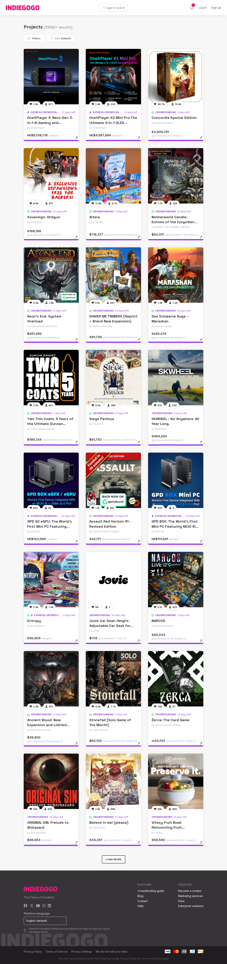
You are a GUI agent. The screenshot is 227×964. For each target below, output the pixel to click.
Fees (181, 901)
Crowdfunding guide (150, 890)
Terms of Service (56, 951)
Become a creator (190, 890)
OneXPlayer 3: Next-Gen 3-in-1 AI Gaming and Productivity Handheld (50, 122)
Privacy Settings (81, 951)
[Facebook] (25, 906)
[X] (31, 906)
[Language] (182, 8)
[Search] (90, 7)
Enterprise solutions (190, 906)
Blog (140, 896)
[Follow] (33, 104)
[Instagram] (43, 906)
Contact (142, 901)
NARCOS (158, 620)
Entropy (34, 620)
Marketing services (190, 896)
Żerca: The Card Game (170, 720)
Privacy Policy (33, 951)
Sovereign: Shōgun (43, 217)
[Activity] (191, 7)
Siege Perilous (101, 418)
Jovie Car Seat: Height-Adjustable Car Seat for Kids (109, 625)
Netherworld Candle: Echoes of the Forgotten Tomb (173, 222)
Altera (94, 217)
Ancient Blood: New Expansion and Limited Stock (47, 725)
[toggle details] (78, 140)
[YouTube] (38, 906)
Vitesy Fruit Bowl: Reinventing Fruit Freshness (167, 827)
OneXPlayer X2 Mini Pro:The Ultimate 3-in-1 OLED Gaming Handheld (113, 122)
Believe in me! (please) (108, 822)
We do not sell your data (111, 951)
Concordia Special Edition (174, 117)
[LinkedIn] (49, 906)
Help (140, 906)
